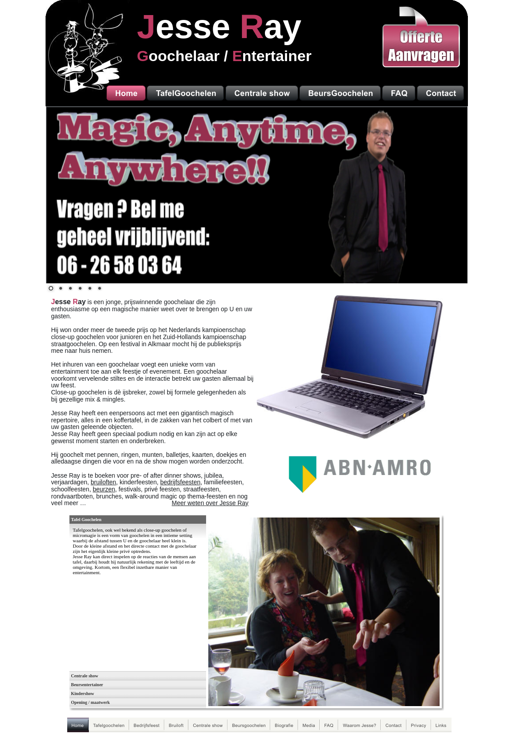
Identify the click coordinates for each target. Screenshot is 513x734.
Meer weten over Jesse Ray (210, 502)
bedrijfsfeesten (180, 482)
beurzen (104, 489)
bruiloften (103, 482)
